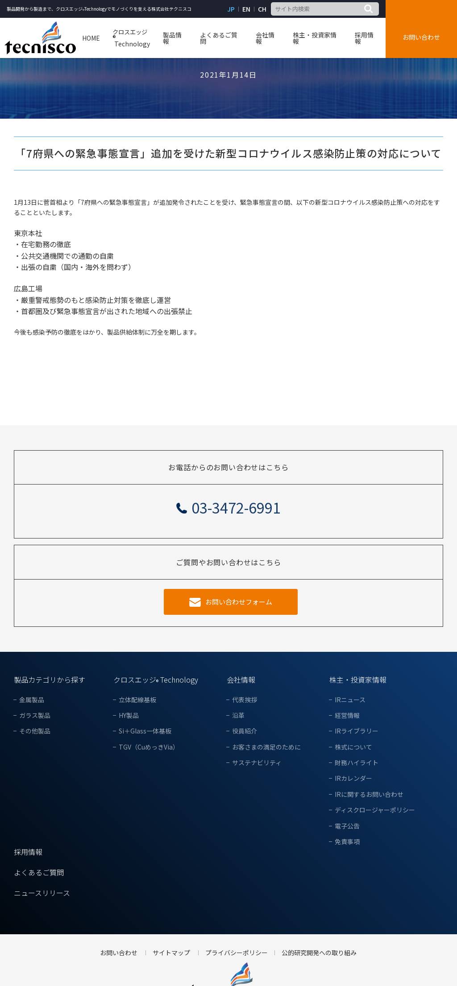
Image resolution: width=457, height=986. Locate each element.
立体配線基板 (137, 700)
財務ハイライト (356, 762)
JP (231, 9)
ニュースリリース (42, 892)
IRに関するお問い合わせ (369, 794)
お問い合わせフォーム (238, 601)
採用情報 (364, 38)
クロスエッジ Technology (155, 679)
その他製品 (34, 731)
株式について (353, 747)
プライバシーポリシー (236, 952)
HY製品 (129, 715)
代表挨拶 (244, 700)
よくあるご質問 (218, 38)
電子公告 (347, 826)
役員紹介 (244, 731)
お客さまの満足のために (266, 747)
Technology (131, 38)
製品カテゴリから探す (49, 679)
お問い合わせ (421, 37)
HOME (91, 37)
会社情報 (265, 38)
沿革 (238, 715)
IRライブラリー (356, 731)
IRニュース (350, 700)
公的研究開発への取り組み (319, 952)
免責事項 (347, 841)
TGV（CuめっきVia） (149, 747)
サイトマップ (171, 952)
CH (262, 9)
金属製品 (31, 700)
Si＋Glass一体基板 (145, 731)
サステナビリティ (257, 762)
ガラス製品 (34, 715)
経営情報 (347, 715)
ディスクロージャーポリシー (375, 810)
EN (246, 9)
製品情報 (172, 38)
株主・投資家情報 (315, 38)
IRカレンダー (353, 778)
